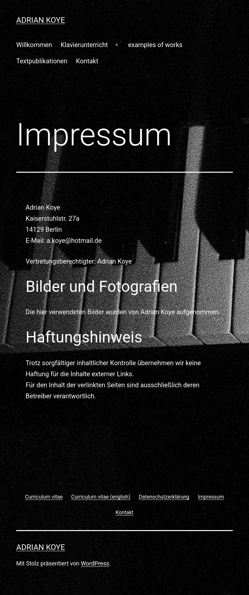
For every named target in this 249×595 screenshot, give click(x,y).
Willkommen (34, 45)
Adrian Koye (40, 20)
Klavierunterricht (84, 45)
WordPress (95, 563)
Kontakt (87, 61)
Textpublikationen (41, 61)
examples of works (155, 45)
